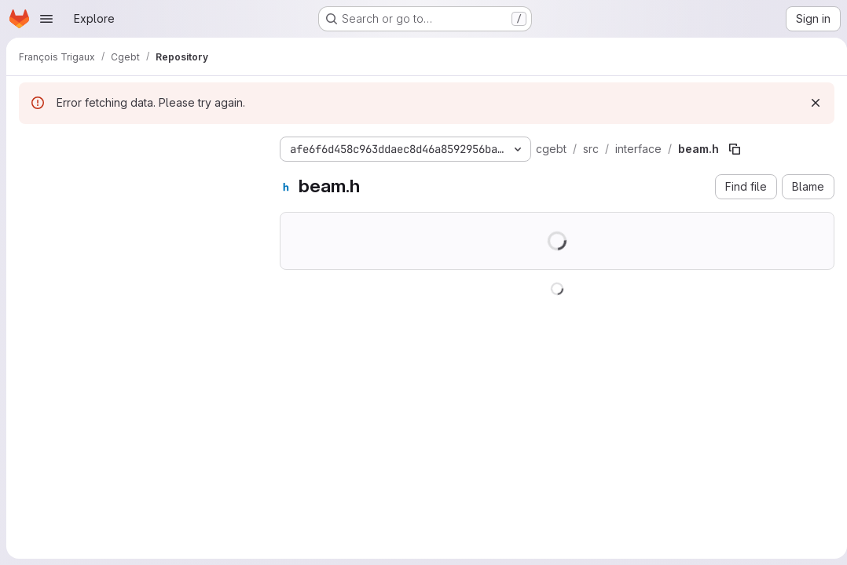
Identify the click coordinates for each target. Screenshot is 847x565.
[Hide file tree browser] (31, 146)
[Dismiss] (809, 102)
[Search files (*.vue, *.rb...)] (137, 177)
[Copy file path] (734, 149)
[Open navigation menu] (46, 18)
